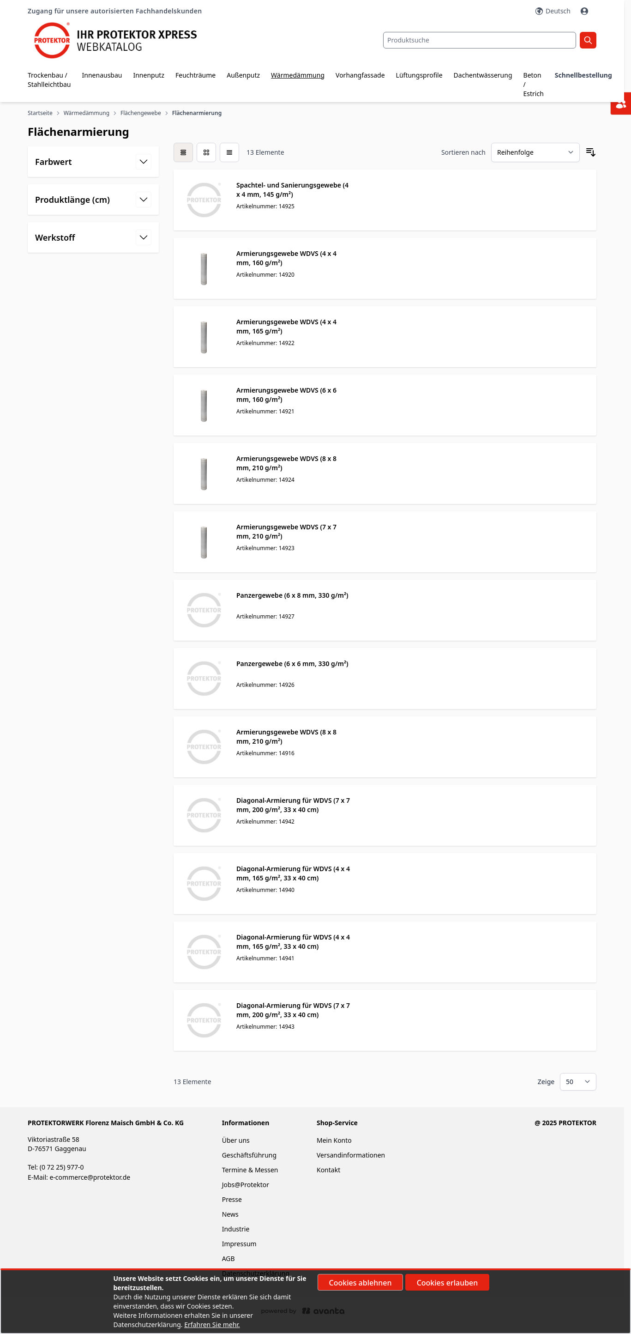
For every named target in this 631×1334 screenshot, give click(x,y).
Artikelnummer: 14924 (265, 480)
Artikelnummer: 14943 (265, 1027)
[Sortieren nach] (535, 152)
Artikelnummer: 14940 (265, 890)
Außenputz (243, 75)
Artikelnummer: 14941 (265, 958)
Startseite (40, 113)
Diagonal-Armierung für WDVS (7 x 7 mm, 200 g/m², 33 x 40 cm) (293, 805)
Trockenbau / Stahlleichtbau (49, 80)
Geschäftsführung (249, 1155)
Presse (232, 1199)
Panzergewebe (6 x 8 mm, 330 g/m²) (292, 595)
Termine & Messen (250, 1169)
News (230, 1214)
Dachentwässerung (483, 75)
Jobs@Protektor (245, 1184)
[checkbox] (183, 152)
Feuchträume (195, 75)
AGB (228, 1258)
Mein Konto (334, 1140)
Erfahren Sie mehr (211, 1324)
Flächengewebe (140, 113)
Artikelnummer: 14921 (265, 411)
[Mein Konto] (585, 11)
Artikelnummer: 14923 (265, 548)
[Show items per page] (578, 1082)
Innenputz (148, 75)
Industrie (236, 1229)
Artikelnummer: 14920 (265, 275)
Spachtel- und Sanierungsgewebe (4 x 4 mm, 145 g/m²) (292, 190)
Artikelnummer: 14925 (265, 206)
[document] (315, 1301)
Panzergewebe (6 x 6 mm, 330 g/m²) (292, 663)
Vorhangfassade (360, 75)
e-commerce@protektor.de (89, 1177)
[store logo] (122, 40)
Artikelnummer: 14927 (265, 616)
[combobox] (479, 40)
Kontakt (328, 1169)
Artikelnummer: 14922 (265, 343)
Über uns (237, 1140)
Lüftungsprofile (419, 75)
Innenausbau (102, 75)
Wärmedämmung (298, 75)
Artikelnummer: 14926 (265, 685)
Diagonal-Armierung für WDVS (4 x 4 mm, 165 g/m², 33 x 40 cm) (293, 873)
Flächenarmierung (197, 113)
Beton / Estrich (533, 84)
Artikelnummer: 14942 (265, 821)
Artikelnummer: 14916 (265, 753)
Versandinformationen (351, 1155)
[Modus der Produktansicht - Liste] (206, 152)
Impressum (239, 1243)
